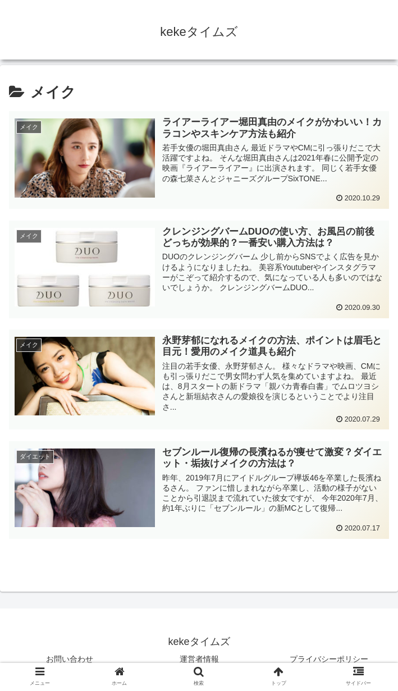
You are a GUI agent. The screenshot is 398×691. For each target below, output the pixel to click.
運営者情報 (199, 659)
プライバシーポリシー (329, 659)
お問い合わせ (69, 659)
